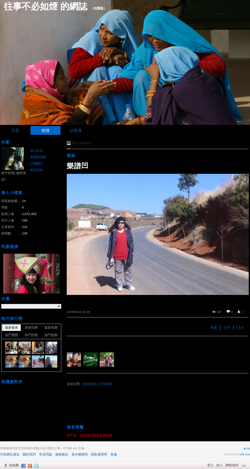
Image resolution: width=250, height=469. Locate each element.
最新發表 (11, 327)
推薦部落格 (38, 157)
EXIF (240, 327)
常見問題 (45, 454)
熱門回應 (31, 335)
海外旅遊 (89, 384)
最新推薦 (51, 327)
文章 (15, 130)
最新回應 (31, 327)
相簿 (46, 130)
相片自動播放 (81, 143)
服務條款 (61, 454)
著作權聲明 (80, 454)
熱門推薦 (51, 335)
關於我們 (29, 454)
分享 (227, 327)
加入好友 (36, 150)
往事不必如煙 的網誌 (45, 6)
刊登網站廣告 (10, 454)
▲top (246, 448)
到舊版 (99, 8)
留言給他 (36, 170)
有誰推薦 (75, 343)
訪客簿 (76, 130)
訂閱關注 (36, 163)
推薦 (213, 327)
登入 (210, 465)
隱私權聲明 (99, 454)
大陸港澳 (105, 384)
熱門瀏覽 (11, 335)
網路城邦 (232, 465)
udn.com (245, 454)
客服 (113, 454)
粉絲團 (14, 465)
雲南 (71, 156)
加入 (219, 465)
